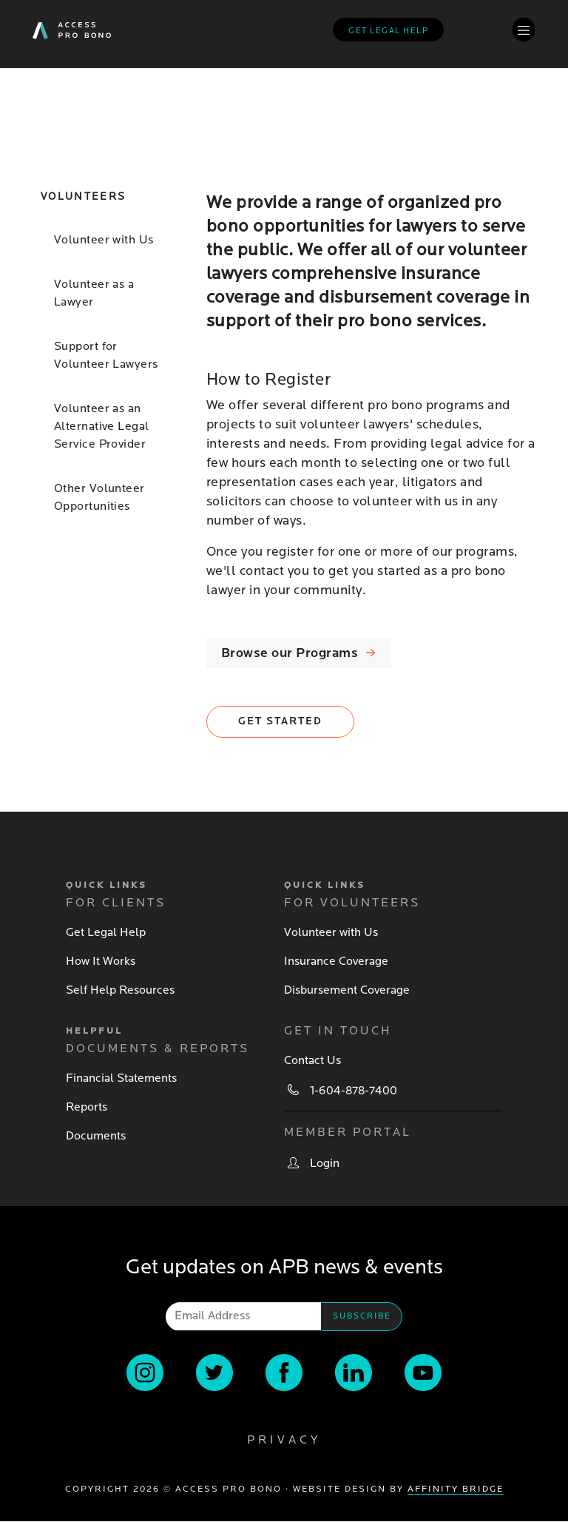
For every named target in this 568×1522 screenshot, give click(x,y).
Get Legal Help (106, 932)
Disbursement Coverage (347, 990)
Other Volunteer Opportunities (99, 497)
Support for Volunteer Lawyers (106, 355)
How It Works (100, 961)
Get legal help (388, 31)
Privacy (284, 1440)
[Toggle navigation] (523, 29)
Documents (96, 1135)
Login (324, 1163)
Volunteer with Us (103, 239)
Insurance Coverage (336, 961)
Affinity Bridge (456, 1489)
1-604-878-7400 (353, 1090)
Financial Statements (121, 1078)
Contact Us (312, 1060)
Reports (86, 1107)
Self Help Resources (120, 990)
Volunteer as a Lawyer (94, 293)
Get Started (280, 721)
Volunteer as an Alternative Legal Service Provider (101, 426)
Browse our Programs (290, 653)
